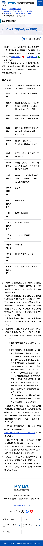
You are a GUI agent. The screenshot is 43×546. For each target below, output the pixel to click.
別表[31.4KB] (33, 56)
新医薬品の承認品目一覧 (23, 13)
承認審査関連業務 (15, 9)
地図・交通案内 (19, 505)
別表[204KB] (17, 56)
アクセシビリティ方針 (30, 525)
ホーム (4, 9)
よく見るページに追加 (33, 39)
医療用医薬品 (8, 13)
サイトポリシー (28, 519)
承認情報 (29, 11)
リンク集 (6, 532)
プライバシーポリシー (10, 525)
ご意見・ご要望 (8, 519)
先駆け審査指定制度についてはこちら (19, 432)
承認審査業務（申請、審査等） (13, 11)
